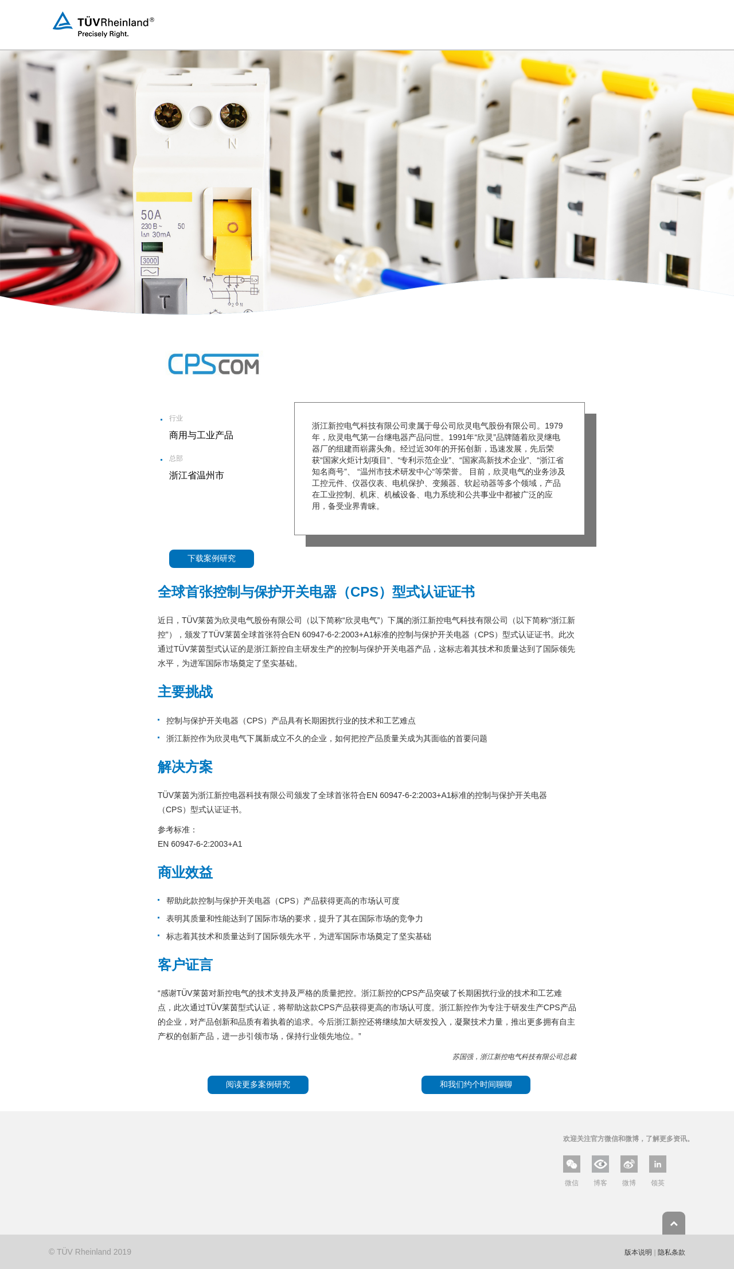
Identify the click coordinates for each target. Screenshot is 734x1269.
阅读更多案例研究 (258, 1084)
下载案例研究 (212, 558)
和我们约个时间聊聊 (476, 1084)
